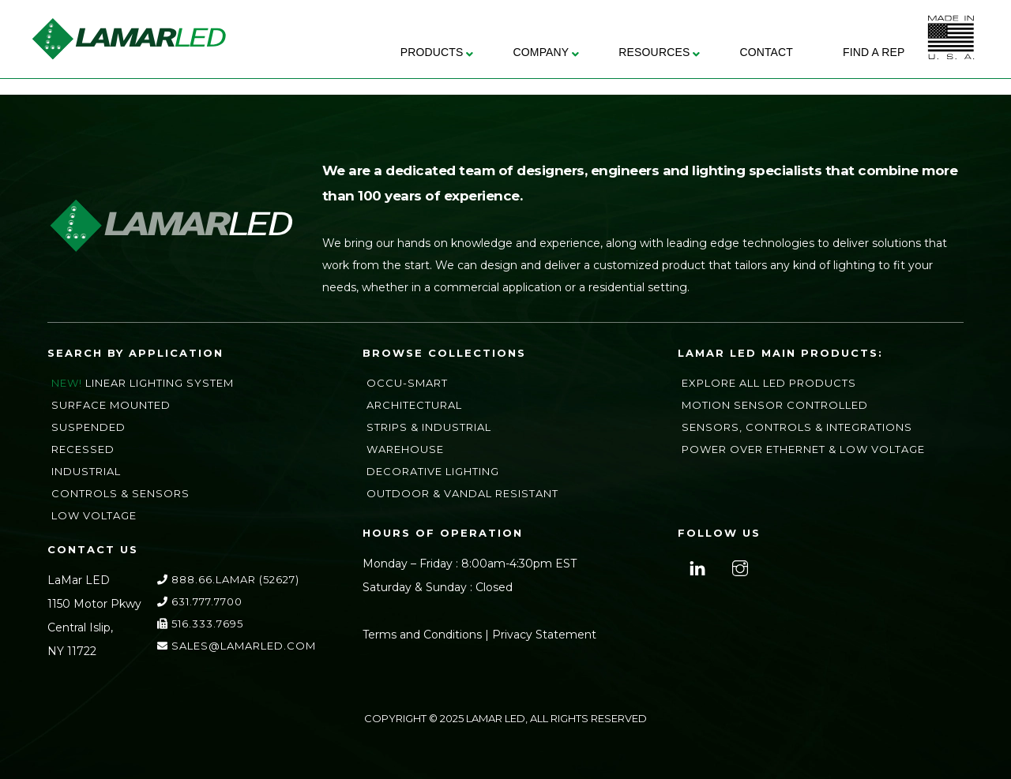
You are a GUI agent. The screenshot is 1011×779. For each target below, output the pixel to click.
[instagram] (738, 566)
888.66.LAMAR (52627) (228, 579)
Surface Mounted (111, 405)
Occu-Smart (407, 382)
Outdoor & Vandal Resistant (462, 493)
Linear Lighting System (159, 382)
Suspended (88, 427)
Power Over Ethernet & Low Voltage (803, 449)
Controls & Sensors (120, 493)
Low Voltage (94, 515)
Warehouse (405, 449)
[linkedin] (695, 566)
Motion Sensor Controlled (775, 405)
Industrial (86, 471)
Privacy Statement (544, 634)
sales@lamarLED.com (236, 645)
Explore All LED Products (769, 382)
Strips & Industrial (428, 427)
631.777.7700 (199, 601)
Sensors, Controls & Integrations (797, 427)
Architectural (414, 405)
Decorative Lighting (432, 471)
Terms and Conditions (422, 634)
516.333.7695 (200, 623)
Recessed (83, 449)
